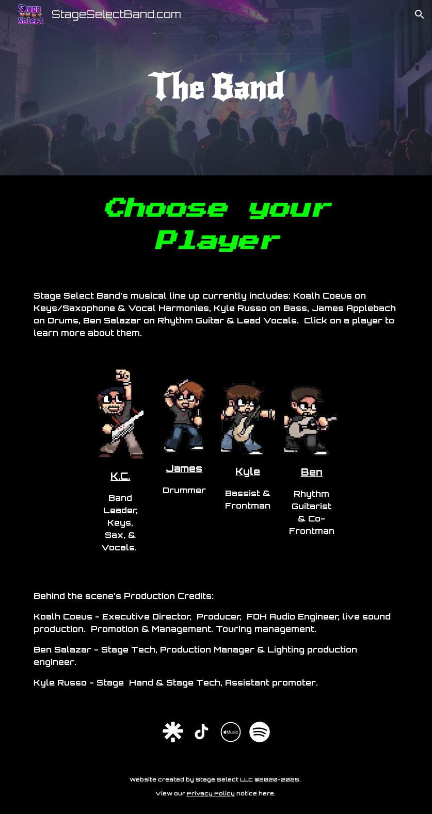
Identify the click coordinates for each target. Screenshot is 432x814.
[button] (419, 14)
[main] (216, 88)
